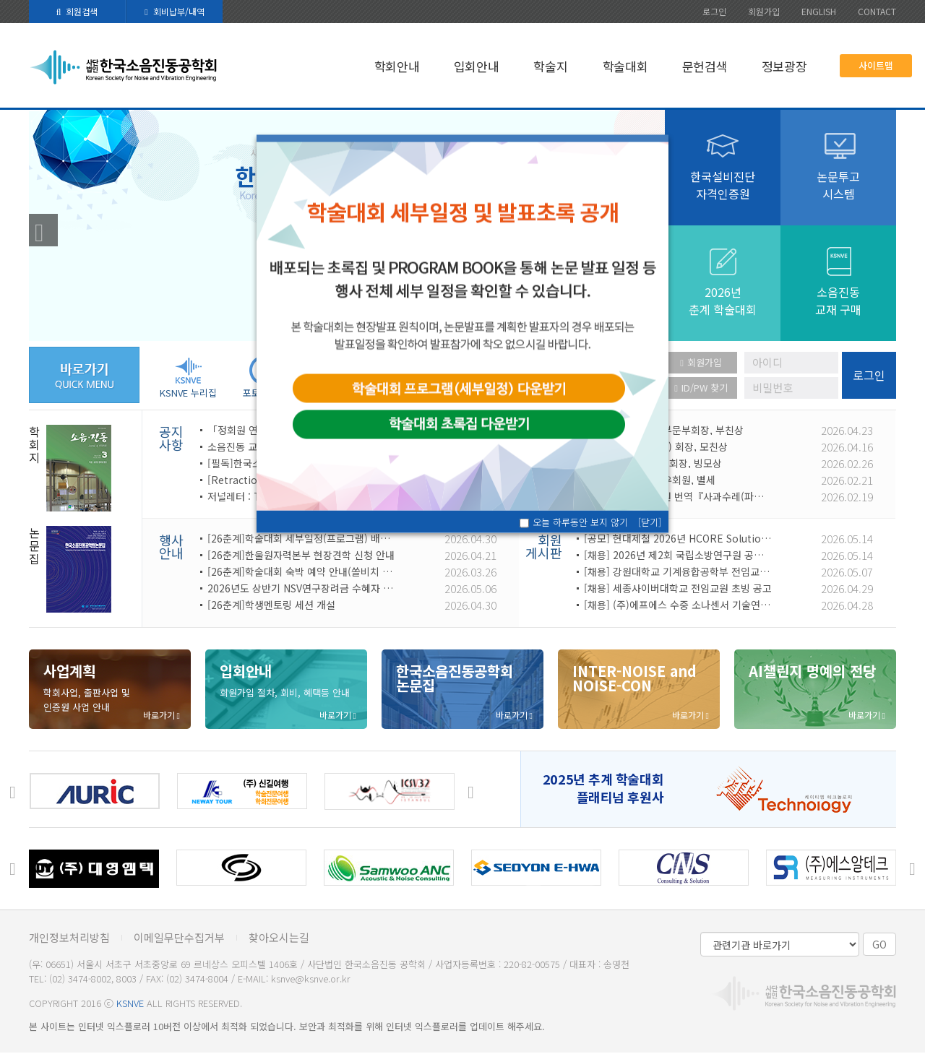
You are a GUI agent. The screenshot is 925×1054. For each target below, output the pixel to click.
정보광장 (784, 66)
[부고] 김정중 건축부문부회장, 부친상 (664, 430)
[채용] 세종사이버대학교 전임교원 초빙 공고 (678, 588)
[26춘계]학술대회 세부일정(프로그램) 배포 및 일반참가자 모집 (301, 538)
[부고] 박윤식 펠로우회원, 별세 (649, 480)
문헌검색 (705, 66)
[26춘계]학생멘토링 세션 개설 (271, 605)
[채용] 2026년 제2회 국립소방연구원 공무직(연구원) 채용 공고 (678, 555)
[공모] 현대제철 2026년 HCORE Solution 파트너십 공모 (678, 538)
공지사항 (171, 438)
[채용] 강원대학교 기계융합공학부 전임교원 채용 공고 (678, 571)
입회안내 (476, 66)
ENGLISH (818, 11)
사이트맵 (876, 65)
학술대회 (625, 66)
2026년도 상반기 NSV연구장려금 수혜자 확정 (301, 588)
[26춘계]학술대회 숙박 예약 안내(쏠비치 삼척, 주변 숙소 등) (301, 571)
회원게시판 (543, 546)
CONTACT (877, 11)
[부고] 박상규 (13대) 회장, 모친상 (656, 446)
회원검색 (77, 11)
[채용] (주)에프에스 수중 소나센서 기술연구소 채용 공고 (678, 605)
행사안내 (171, 546)
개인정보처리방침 (69, 937)
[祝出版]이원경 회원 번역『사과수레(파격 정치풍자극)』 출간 (678, 496)
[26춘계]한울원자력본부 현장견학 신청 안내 (301, 555)
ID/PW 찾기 (701, 387)
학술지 (550, 66)
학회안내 (397, 66)
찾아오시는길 (279, 937)
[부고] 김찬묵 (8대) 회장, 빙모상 (653, 463)
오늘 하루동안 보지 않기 (580, 522)
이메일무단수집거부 (179, 937)
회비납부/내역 (174, 11)
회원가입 (764, 11)
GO (879, 944)
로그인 (714, 11)
